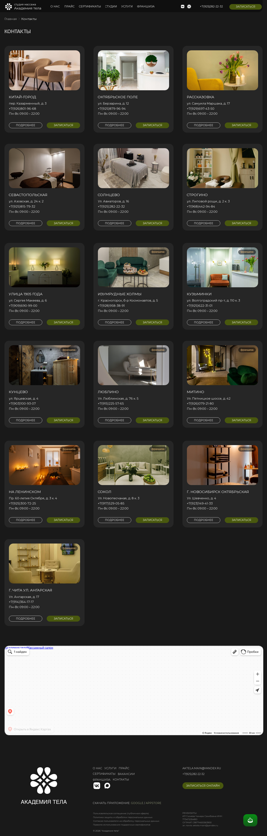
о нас (97, 768)
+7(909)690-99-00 (23, 305)
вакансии (126, 774)
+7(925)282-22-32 (111, 206)
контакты (121, 779)
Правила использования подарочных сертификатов (121, 824)
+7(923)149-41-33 (200, 503)
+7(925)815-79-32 (22, 206)
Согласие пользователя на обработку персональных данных (126, 821)
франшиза (102, 779)
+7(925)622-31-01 (199, 305)
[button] (245, 7)
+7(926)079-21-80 (200, 403)
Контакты (29, 19)
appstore (153, 803)
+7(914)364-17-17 (21, 602)
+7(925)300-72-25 (22, 503)
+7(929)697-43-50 (200, 108)
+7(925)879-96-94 (112, 108)
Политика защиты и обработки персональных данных (122, 817)
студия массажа (25, 4)
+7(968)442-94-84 (201, 206)
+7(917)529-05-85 (111, 503)
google (137, 803)
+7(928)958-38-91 (111, 305)
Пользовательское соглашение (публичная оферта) (121, 813)
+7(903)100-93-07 (22, 403)
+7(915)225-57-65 (111, 403)
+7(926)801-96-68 (22, 108)
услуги (110, 768)
